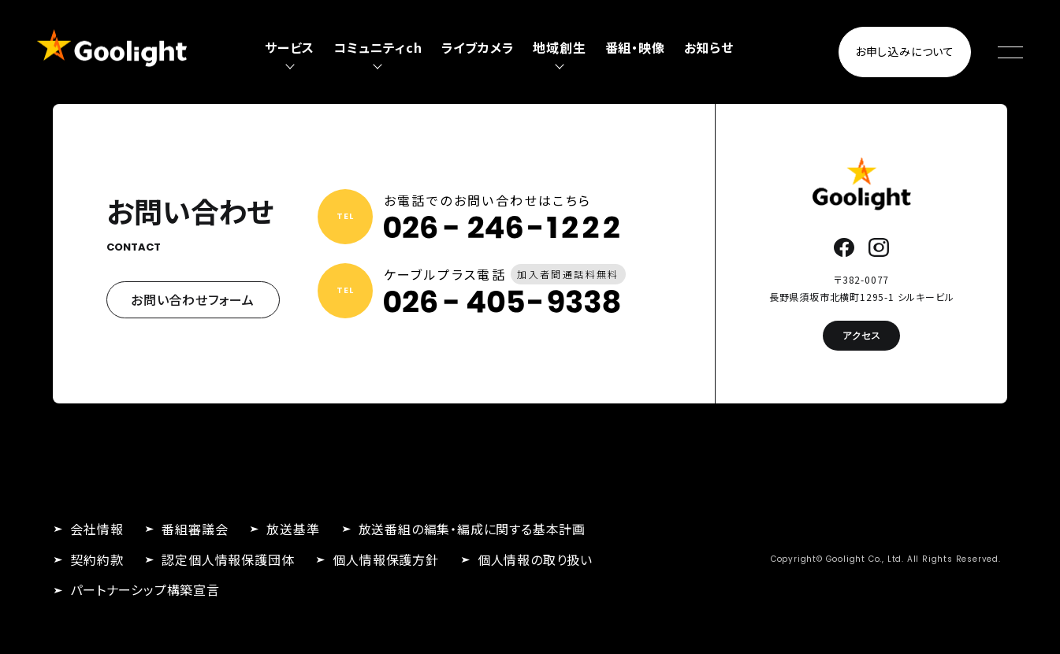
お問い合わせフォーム (193, 299)
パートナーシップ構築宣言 (145, 589)
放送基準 (292, 528)
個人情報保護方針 (385, 559)
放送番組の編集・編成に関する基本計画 (472, 528)
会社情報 (96, 528)
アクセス (861, 335)
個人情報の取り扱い (535, 559)
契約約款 (96, 559)
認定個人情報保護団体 (228, 559)
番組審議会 (195, 528)
